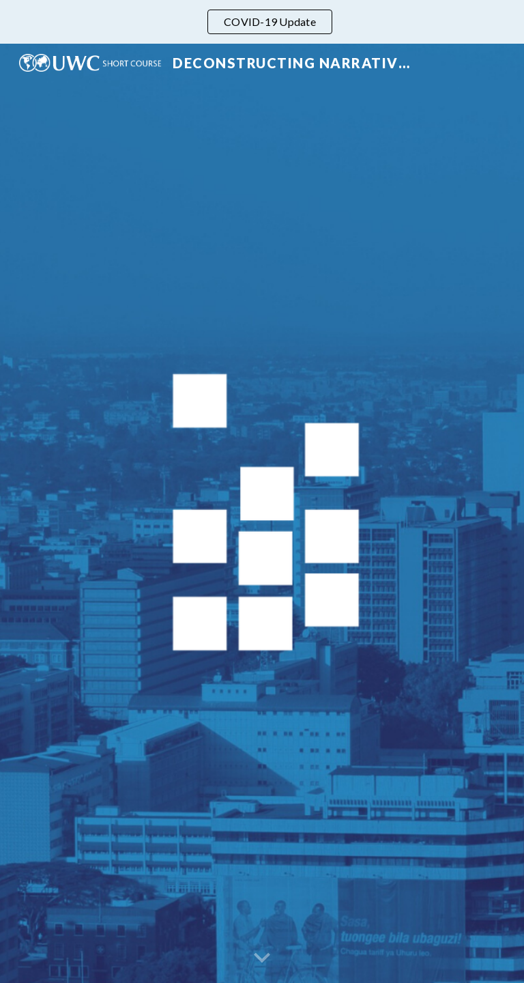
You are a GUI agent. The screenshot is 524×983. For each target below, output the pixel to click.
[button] (262, 958)
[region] (262, 22)
